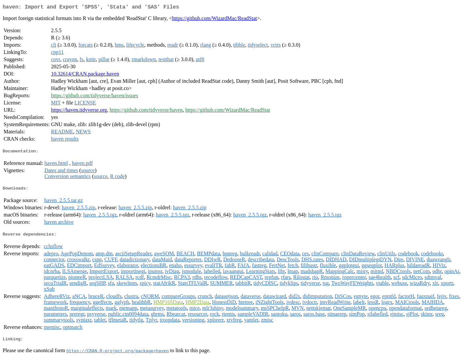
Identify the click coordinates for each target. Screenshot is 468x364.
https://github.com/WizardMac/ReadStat (214, 19)
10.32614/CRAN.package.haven (85, 75)
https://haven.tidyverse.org (79, 111)
